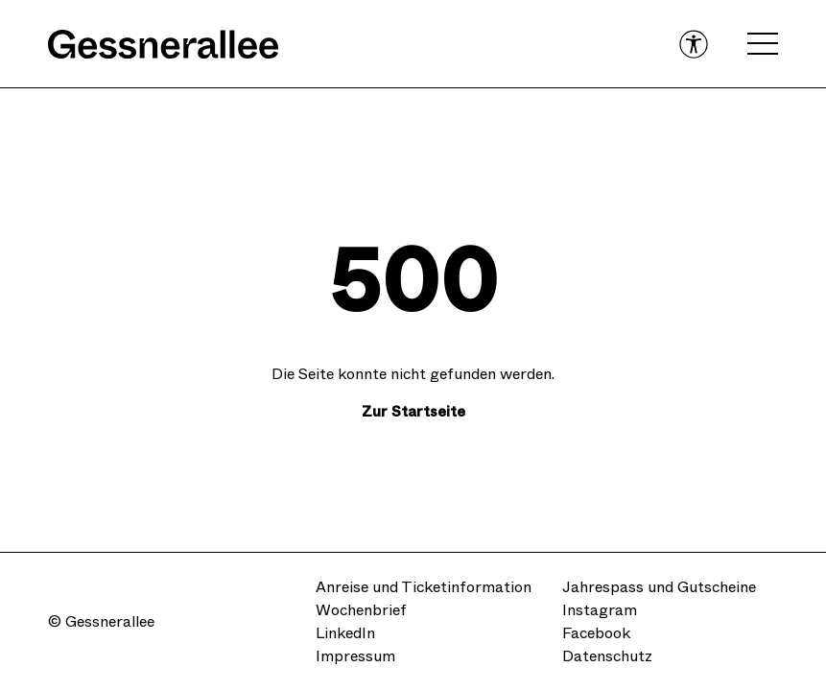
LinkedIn (345, 633)
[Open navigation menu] (762, 44)
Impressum (355, 656)
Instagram (599, 610)
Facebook (596, 633)
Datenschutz (607, 656)
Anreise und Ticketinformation (423, 587)
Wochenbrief (361, 610)
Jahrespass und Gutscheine (659, 587)
